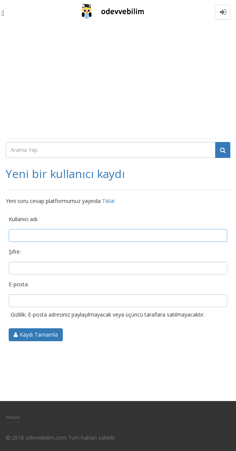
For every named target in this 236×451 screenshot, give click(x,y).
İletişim (13, 417)
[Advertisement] (118, 81)
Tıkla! (108, 200)
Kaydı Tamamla (39, 334)
